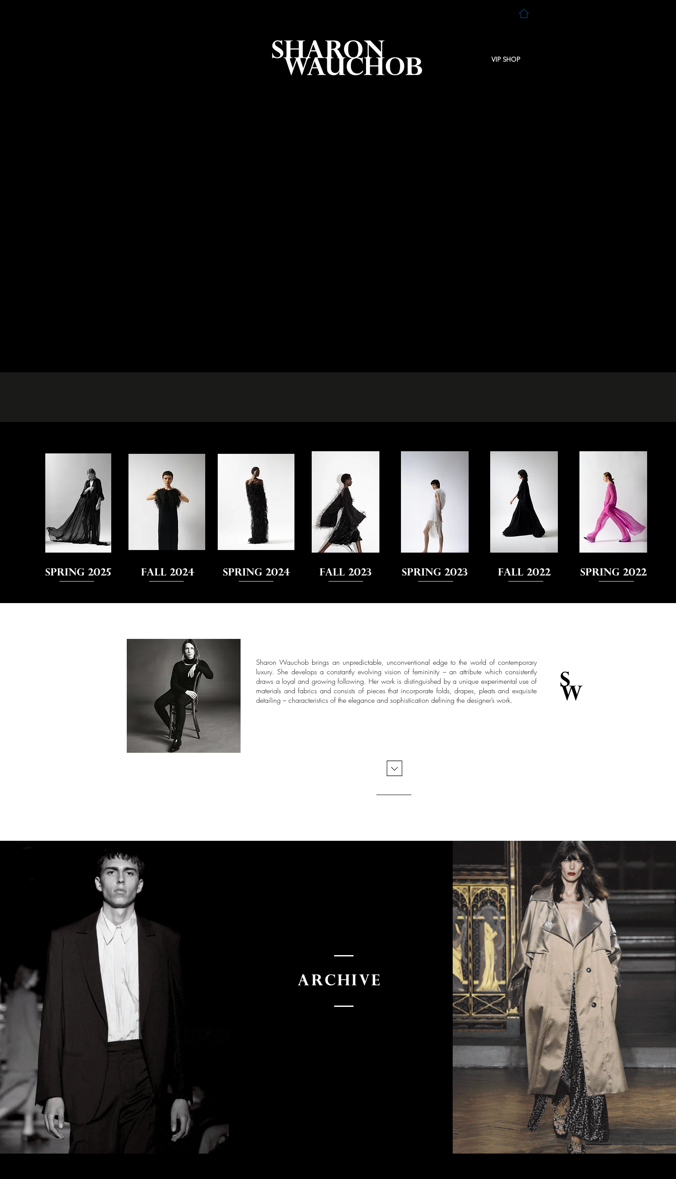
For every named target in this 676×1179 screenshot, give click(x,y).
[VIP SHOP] (505, 59)
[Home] (523, 13)
